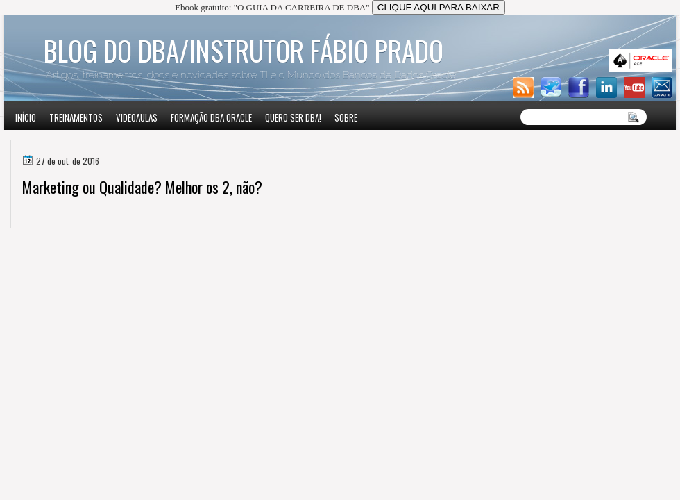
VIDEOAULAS (137, 117)
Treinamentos (76, 117)
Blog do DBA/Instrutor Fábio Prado (243, 50)
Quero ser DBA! (293, 117)
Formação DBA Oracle (211, 117)
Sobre (345, 117)
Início (25, 117)
